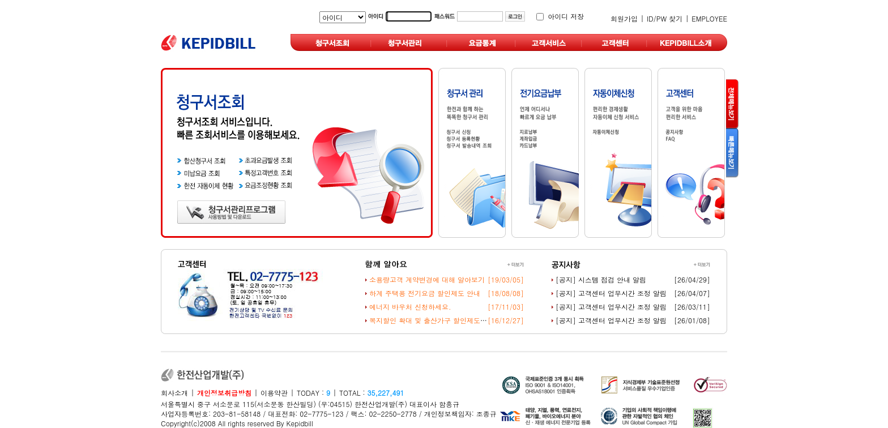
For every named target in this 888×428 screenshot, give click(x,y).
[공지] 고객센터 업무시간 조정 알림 (611, 293)
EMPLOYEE (709, 18)
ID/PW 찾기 (664, 18)
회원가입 (624, 18)
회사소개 (174, 392)
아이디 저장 (566, 16)
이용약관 (274, 392)
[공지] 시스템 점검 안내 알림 (601, 279)
